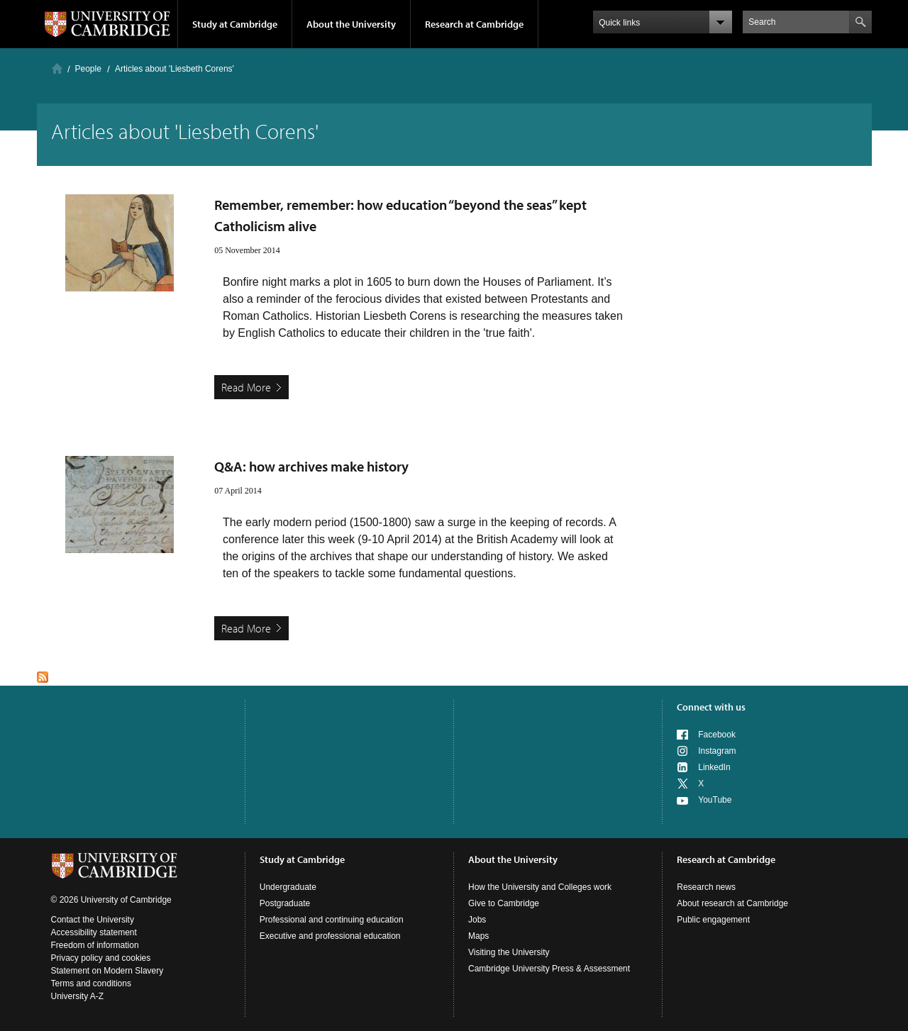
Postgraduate (285, 903)
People (88, 69)
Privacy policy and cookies (101, 958)
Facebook (717, 735)
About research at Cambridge (732, 903)
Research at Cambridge (474, 24)
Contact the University (92, 920)
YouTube (714, 800)
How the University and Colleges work (539, 887)
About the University (351, 24)
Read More (246, 387)
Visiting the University (509, 952)
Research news (706, 887)
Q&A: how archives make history (311, 466)
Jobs (477, 920)
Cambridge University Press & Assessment (549, 969)
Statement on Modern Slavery (107, 971)
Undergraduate (288, 887)
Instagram (717, 751)
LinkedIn (714, 767)
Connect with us (711, 707)
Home (57, 68)
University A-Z (77, 996)
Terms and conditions (91, 983)
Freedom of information (95, 945)
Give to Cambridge (503, 903)
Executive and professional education (330, 936)
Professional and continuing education (332, 920)
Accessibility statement (94, 932)
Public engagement (713, 920)
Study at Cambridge (234, 24)
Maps (478, 936)
